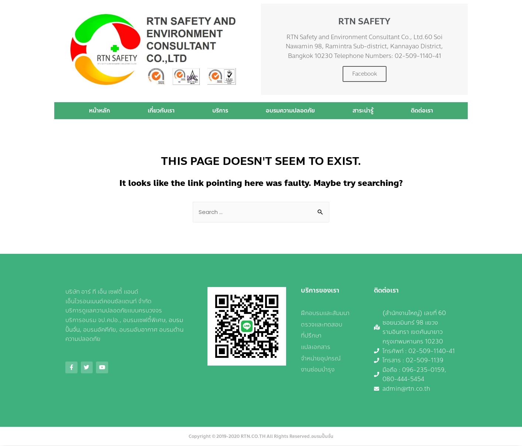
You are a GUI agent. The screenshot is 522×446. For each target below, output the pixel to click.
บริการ (220, 110)
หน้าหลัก (99, 110)
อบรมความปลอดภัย (290, 110)
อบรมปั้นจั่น (322, 436)
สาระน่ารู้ (363, 110)
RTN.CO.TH (253, 436)
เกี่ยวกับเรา (161, 110)
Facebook (364, 73)
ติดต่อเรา (422, 110)
